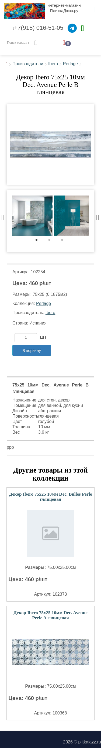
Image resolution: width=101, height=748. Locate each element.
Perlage (70, 63)
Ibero (53, 63)
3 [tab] (65, 241)
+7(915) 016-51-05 (38, 27)
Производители (27, 63)
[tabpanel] (32, 216)
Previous (3, 216)
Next (97, 216)
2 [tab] (52, 241)
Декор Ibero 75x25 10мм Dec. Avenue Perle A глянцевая (50, 615)
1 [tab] (39, 241)
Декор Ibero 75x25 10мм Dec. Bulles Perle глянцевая (50, 497)
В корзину (31, 350)
